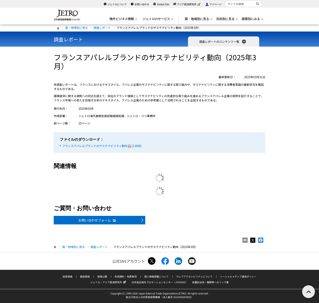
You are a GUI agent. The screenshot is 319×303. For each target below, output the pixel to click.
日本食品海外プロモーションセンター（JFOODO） (159, 282)
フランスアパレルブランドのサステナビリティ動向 (102, 146)
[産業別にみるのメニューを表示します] (252, 19)
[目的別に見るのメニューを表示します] (226, 19)
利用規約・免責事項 (126, 276)
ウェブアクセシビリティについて (194, 276)
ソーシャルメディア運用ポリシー (238, 276)
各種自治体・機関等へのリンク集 (210, 282)
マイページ (215, 4)
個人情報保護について (156, 276)
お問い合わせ (141, 4)
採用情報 (67, 276)
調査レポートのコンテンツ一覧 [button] (223, 42)
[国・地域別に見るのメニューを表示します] (198, 19)
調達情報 (85, 276)
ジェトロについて (117, 4)
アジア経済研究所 (189, 4)
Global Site (163, 4)
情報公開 (102, 276)
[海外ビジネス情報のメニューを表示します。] (122, 19)
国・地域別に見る (76, 28)
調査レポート (102, 28)
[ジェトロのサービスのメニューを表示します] (158, 19)
